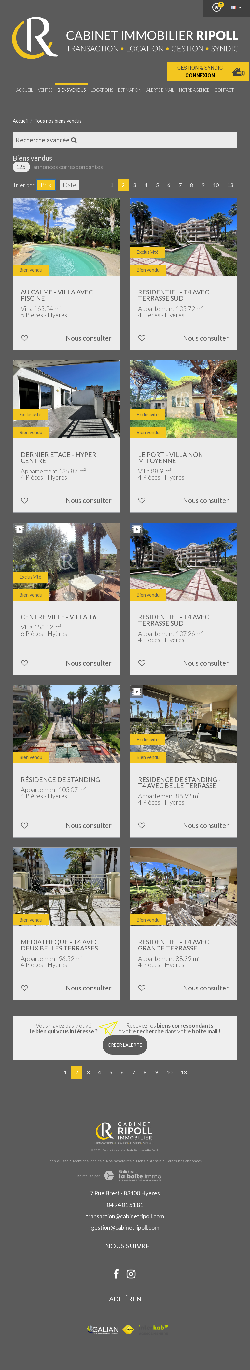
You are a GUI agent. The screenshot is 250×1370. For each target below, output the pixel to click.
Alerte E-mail (160, 90)
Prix (46, 184)
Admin (155, 1161)
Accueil (24, 90)
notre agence (194, 90)
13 (230, 185)
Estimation (129, 90)
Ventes (45, 90)
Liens (140, 1161)
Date (69, 184)
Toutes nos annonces (184, 1161)
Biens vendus (72, 90)
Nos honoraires (119, 1161)
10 (216, 185)
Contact (224, 90)
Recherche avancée (46, 140)
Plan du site (58, 1161)
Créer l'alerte (125, 1045)
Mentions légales (87, 1161)
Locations (102, 90)
